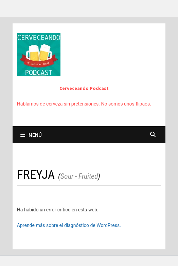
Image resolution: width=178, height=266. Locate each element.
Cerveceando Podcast (84, 88)
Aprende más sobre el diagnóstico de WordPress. (69, 225)
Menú (31, 134)
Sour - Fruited (79, 176)
